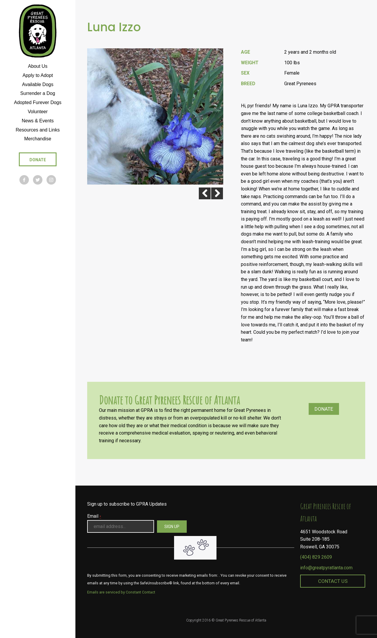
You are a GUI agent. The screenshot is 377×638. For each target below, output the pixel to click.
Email (94, 516)
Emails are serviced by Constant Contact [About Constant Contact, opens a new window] (121, 592)
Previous (202, 193)
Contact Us (333, 581)
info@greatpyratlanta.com (326, 567)
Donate (324, 409)
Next (217, 193)
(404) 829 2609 (316, 557)
